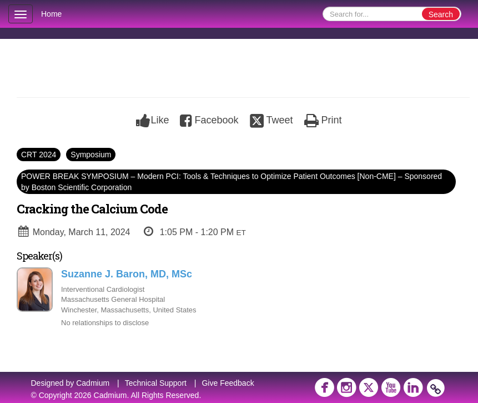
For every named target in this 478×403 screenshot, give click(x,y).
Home (51, 13)
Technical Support (156, 383)
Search (441, 14)
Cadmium (92, 383)
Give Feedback (228, 383)
